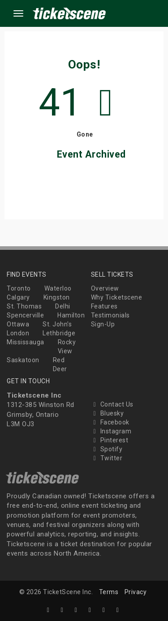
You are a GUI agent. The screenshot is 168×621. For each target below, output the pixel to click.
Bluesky (107, 413)
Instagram (111, 431)
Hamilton (71, 315)
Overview (105, 288)
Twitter (107, 458)
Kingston (56, 297)
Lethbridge (59, 333)
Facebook (110, 422)
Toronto (19, 288)
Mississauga (25, 342)
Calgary (18, 297)
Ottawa (18, 324)
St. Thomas (24, 306)
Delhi (62, 306)
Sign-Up (103, 324)
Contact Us (112, 404)
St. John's (57, 324)
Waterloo (58, 288)
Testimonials (110, 315)
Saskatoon (23, 360)
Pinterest (110, 440)
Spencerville (25, 315)
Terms (109, 591)
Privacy (136, 591)
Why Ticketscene (116, 297)
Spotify (107, 449)
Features (104, 306)
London (18, 333)
